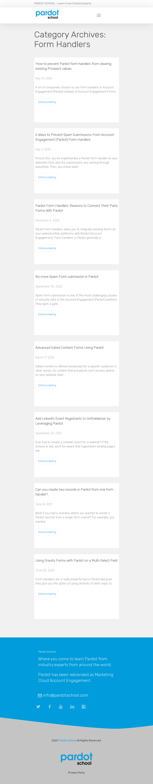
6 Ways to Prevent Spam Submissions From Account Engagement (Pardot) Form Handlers (74, 137)
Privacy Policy (76, 772)
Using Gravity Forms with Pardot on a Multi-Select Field (76, 560)
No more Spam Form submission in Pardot (66, 277)
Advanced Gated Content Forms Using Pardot (69, 348)
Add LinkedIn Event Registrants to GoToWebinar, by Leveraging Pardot (73, 420)
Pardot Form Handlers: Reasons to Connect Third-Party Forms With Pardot (76, 208)
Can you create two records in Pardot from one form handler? (74, 491)
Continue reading (47, 102)
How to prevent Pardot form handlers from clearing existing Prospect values (73, 66)
